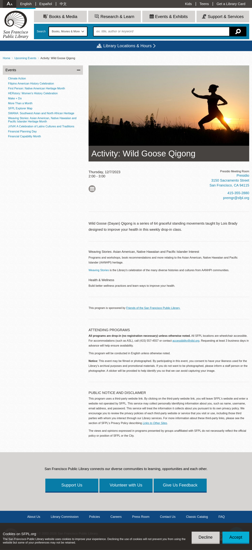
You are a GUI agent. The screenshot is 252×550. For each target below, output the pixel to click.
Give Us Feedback (180, 485)
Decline (206, 537)
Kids (188, 4)
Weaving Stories (99, 270)
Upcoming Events (25, 58)
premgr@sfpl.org (236, 198)
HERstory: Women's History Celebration (33, 93)
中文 (63, 4)
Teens (204, 4)
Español (45, 4)
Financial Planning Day (22, 131)
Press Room (140, 517)
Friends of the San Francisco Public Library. (153, 307)
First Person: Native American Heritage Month (36, 88)
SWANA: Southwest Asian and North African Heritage (41, 113)
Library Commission (65, 517)
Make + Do (15, 98)
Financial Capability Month (24, 136)
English (26, 4)
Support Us (71, 485)
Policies (94, 517)
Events (10, 70)
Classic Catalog (197, 517)
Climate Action (17, 78)
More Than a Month (20, 103)
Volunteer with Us (126, 485)
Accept (235, 537)
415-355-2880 (238, 193)
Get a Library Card (230, 4)
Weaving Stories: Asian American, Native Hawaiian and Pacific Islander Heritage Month (42, 120)
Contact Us (168, 517)
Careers (116, 517)
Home (6, 58)
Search (41, 31)
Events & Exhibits (171, 16)
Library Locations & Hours (127, 45)
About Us (33, 517)
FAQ (221, 517)
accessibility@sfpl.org (185, 340)
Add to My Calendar (92, 188)
